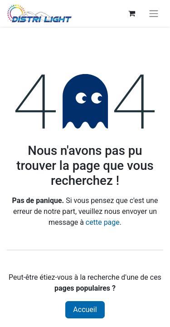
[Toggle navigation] (153, 13)
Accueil (85, 309)
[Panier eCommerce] (131, 13)
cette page (103, 222)
